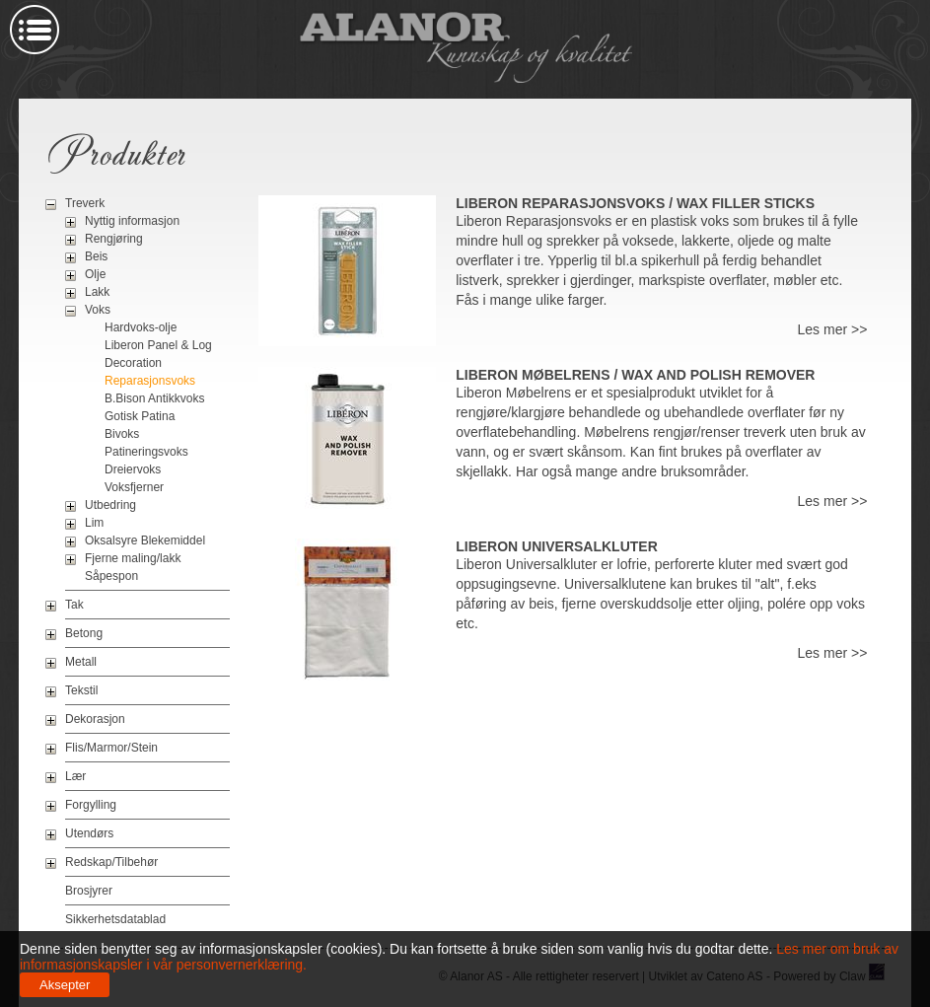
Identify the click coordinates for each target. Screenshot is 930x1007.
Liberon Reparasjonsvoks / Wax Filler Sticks (635, 203)
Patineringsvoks (146, 452)
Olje (95, 274)
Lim (94, 523)
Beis (96, 256)
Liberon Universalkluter (557, 546)
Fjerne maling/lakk (132, 558)
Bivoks (122, 434)
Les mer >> (833, 329)
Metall (81, 662)
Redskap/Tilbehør (111, 862)
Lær (75, 776)
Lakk (97, 292)
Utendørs (89, 833)
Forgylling (90, 805)
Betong (84, 633)
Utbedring (110, 505)
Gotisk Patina (140, 416)
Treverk (85, 203)
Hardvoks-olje (141, 327)
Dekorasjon (95, 719)
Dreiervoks (133, 469)
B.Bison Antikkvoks (154, 398)
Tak (74, 604)
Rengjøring (114, 239)
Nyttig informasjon (132, 221)
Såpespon (111, 576)
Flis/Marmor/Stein (111, 748)
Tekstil (81, 690)
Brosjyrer (88, 891)
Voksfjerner (134, 487)
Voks (97, 310)
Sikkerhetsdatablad (115, 919)
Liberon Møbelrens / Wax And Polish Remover (635, 375)
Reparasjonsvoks (150, 381)
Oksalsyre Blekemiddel (145, 540)
